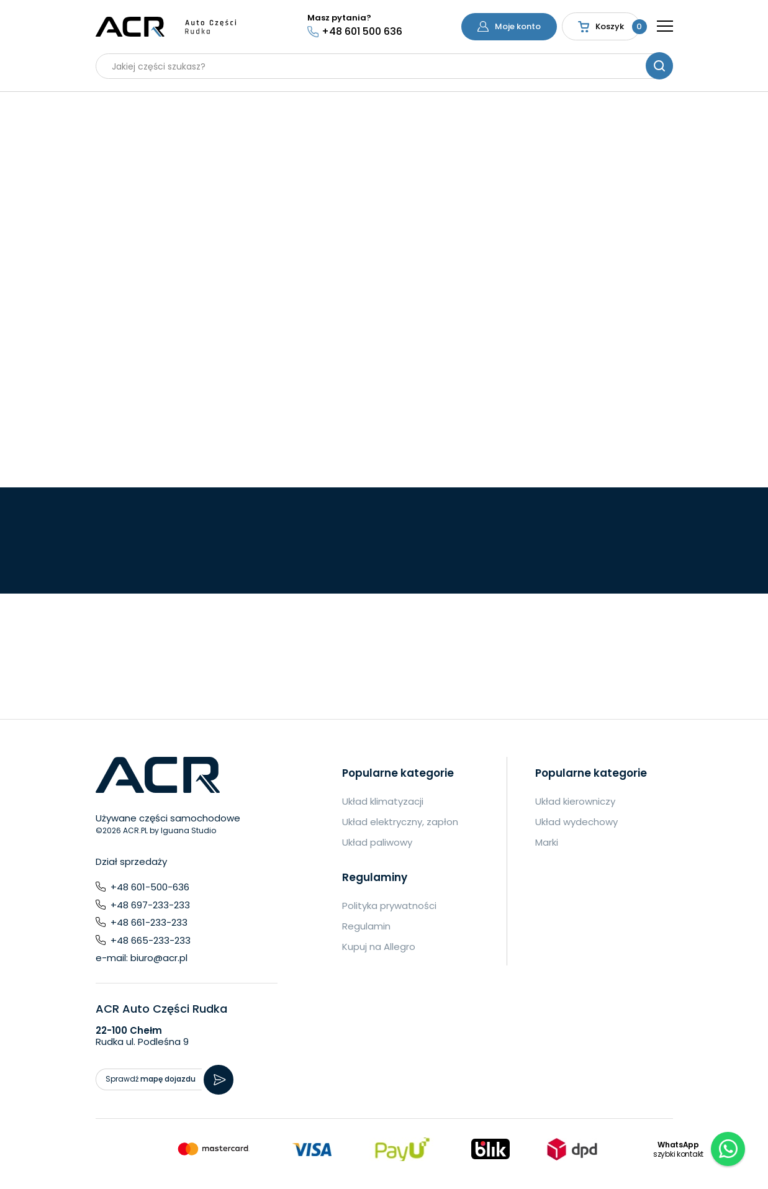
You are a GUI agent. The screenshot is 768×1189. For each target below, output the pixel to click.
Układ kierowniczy (575, 801)
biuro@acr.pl (158, 957)
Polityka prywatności (389, 905)
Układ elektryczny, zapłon (400, 821)
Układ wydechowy (576, 821)
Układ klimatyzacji (382, 801)
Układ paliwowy (377, 842)
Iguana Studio (188, 830)
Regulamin (366, 926)
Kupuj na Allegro (378, 946)
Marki (546, 842)
